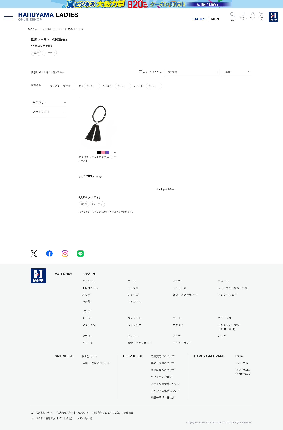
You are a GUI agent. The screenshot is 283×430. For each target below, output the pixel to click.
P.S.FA (239, 356)
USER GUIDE (133, 356)
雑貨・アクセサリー (64, 28)
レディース (43, 28)
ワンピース (179, 287)
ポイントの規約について (165, 390)
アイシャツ (89, 324)
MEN (215, 19)
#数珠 (36, 52)
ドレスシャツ (90, 287)
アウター (87, 336)
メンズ (86, 311)
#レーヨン (49, 52)
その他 (86, 301)
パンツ (177, 280)
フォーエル (241, 363)
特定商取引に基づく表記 (106, 412)
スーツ (86, 318)
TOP (30, 28)
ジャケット (89, 280)
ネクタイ (178, 324)
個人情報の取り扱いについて (73, 412)
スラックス (224, 318)
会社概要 (128, 412)
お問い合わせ (84, 418)
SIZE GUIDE (64, 356)
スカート (223, 280)
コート (132, 280)
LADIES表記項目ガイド (96, 363)
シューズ (133, 294)
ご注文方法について (163, 356)
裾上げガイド (90, 356)
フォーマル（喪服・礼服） (234, 287)
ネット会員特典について (165, 383)
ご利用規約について (42, 412)
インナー (133, 336)
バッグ (86, 294)
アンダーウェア (227, 294)
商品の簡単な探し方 (163, 397)
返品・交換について (163, 363)
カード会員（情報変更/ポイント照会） (52, 418)
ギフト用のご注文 (161, 376)
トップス (133, 287)
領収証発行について (163, 370)
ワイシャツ (134, 324)
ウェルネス (134, 301)
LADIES (199, 19)
